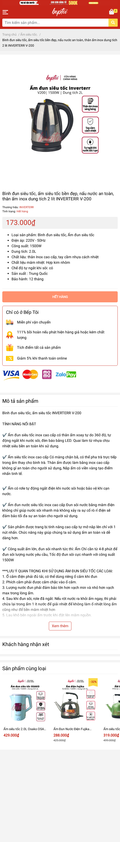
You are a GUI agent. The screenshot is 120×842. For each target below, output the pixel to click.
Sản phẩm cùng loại (24, 668)
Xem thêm (60, 626)
